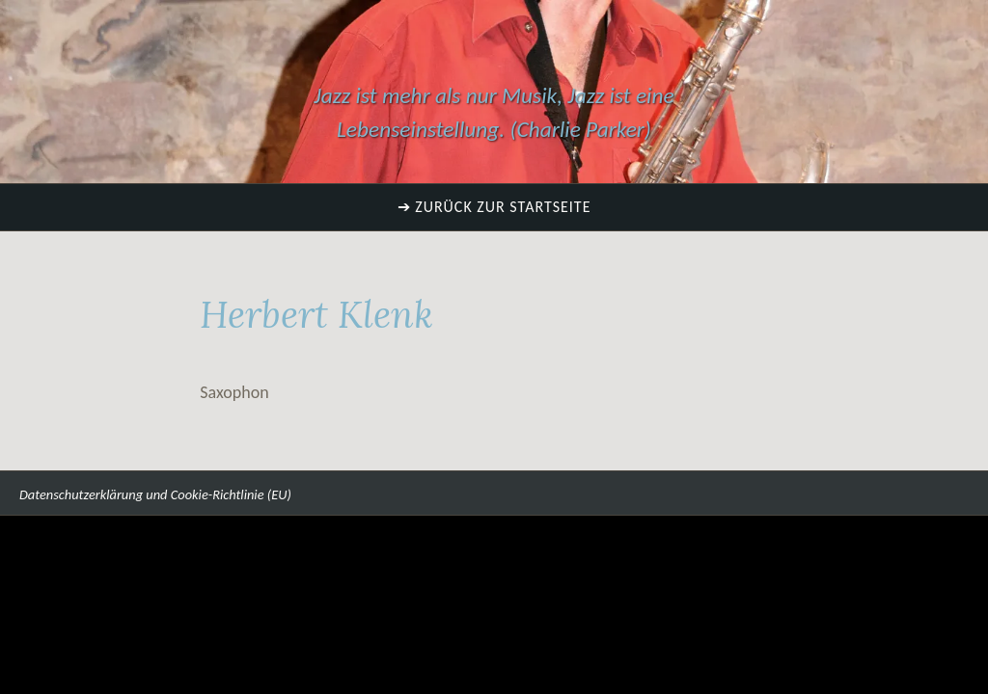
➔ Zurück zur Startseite (494, 207)
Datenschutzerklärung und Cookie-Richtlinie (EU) (155, 494)
